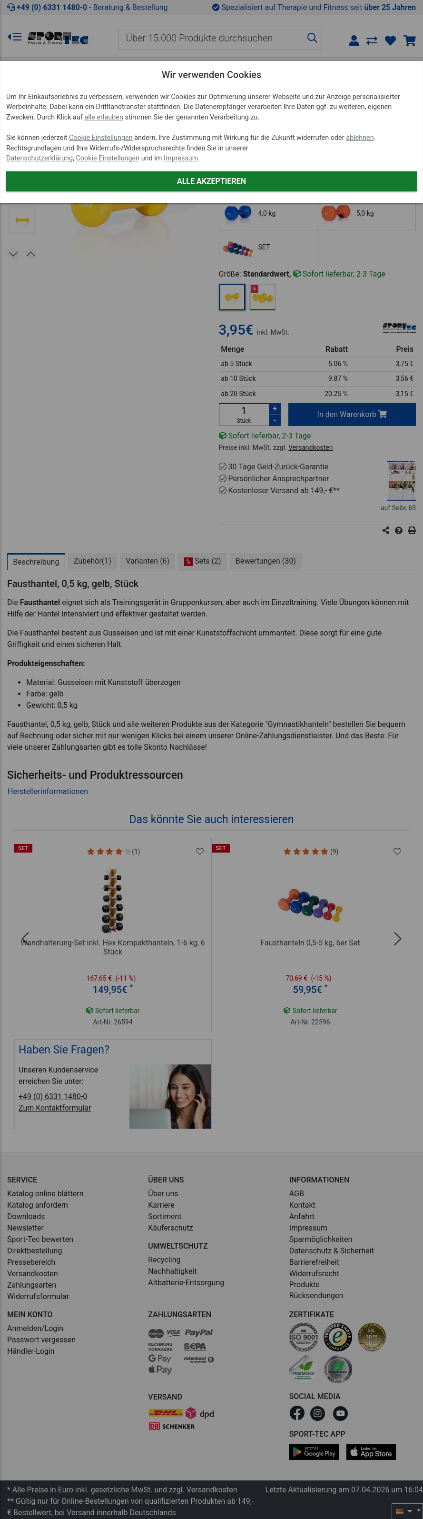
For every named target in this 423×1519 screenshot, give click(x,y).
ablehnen (360, 138)
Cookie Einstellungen (101, 138)
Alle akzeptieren (211, 181)
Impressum (181, 158)
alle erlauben (103, 117)
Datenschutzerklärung (39, 158)
